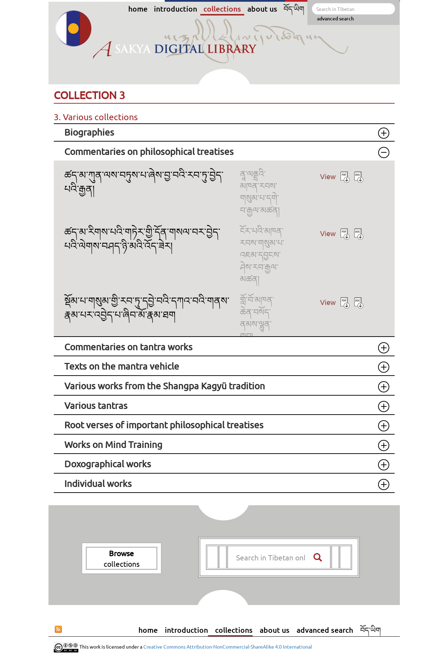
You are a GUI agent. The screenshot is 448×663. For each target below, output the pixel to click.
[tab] (224, 132)
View (328, 176)
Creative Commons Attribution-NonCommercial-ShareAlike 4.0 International (227, 646)
